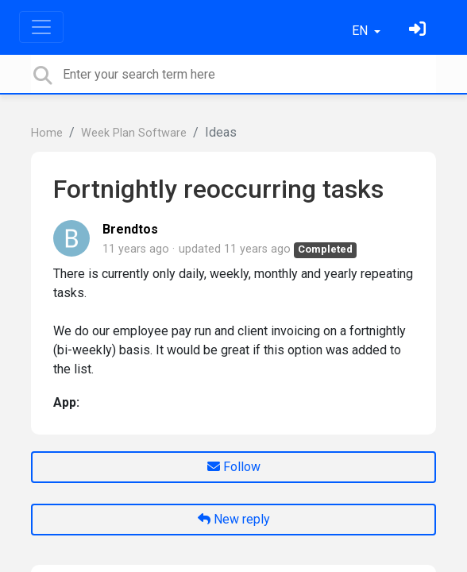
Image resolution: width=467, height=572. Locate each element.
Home (47, 133)
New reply (234, 519)
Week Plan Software (134, 133)
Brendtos (130, 229)
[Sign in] (419, 30)
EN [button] (361, 30)
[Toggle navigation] (41, 27)
